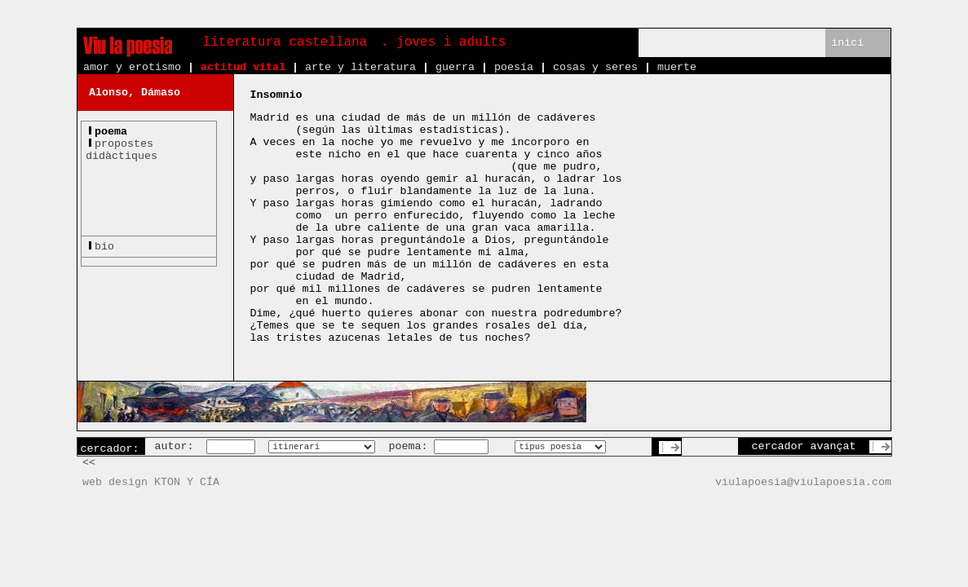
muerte (676, 67)
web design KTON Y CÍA (150, 482)
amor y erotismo (132, 67)
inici (847, 43)
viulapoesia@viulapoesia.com (803, 482)
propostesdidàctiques (121, 150)
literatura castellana (285, 42)
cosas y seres (595, 67)
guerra (455, 67)
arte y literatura (360, 67)
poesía (513, 67)
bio (104, 247)
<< (88, 463)
